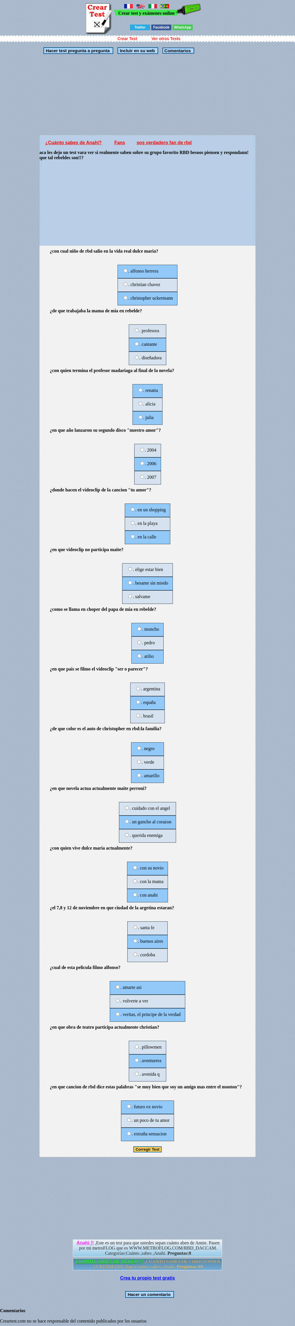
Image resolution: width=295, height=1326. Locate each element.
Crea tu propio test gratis (147, 1278)
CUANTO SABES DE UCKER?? (109, 1261)
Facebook (161, 27)
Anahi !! (85, 1242)
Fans (119, 142)
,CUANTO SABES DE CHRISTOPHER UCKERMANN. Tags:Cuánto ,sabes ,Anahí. (148, 1264)
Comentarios (177, 50)
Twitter (140, 27)
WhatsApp (182, 27)
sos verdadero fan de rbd (164, 142)
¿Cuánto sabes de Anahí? (73, 142)
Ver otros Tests (166, 38)
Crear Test (127, 38)
